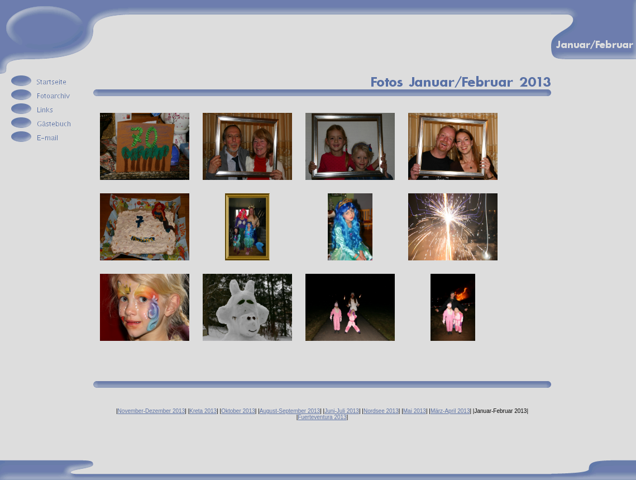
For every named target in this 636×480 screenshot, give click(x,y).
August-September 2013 (290, 411)
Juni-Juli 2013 (341, 411)
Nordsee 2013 (381, 411)
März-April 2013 (450, 411)
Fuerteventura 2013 (322, 417)
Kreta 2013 (203, 411)
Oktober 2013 (238, 411)
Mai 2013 (414, 411)
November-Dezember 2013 (151, 411)
